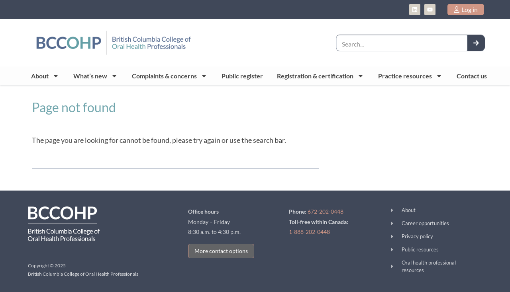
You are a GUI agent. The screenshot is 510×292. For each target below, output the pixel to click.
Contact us (472, 76)
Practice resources (410, 76)
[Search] (476, 43)
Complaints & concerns (169, 76)
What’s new (95, 76)
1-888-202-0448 (309, 231)
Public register (242, 76)
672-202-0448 (325, 211)
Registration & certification (320, 76)
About (45, 76)
